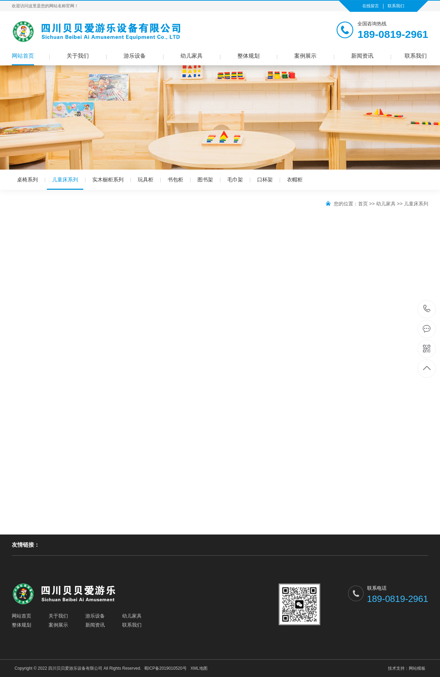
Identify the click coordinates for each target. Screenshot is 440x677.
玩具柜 (145, 179)
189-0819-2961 (427, 309)
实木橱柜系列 (108, 179)
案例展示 (305, 56)
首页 (363, 203)
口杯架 (265, 179)
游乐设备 (135, 56)
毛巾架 (235, 179)
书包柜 (175, 179)
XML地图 (199, 668)
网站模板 (417, 668)
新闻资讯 (362, 56)
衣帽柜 (295, 179)
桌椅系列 (27, 179)
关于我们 (78, 56)
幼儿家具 (191, 56)
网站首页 (23, 56)
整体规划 (248, 56)
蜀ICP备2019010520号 (165, 668)
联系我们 (396, 5)
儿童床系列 (65, 183)
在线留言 (370, 5)
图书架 (205, 179)
